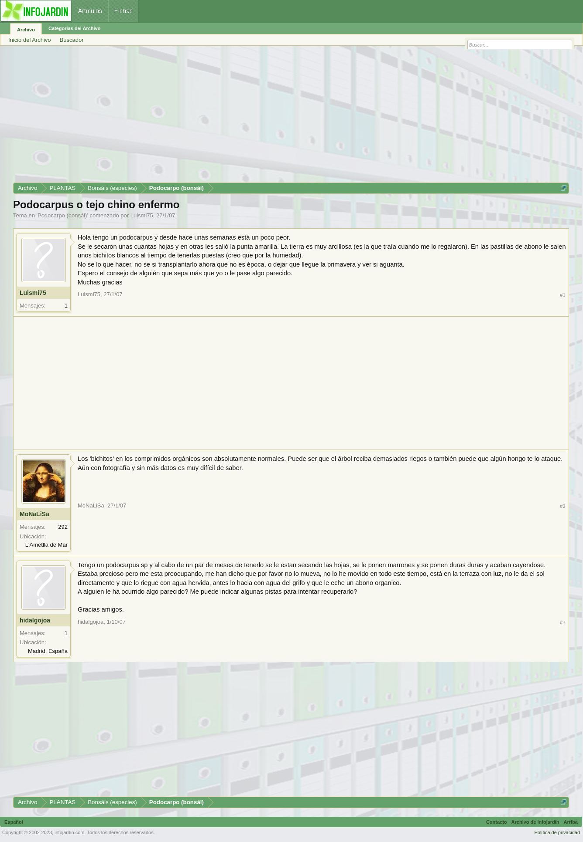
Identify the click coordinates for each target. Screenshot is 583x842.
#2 (563, 506)
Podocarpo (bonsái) (62, 215)
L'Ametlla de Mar (46, 544)
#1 (563, 294)
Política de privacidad (557, 832)
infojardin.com (69, 832)
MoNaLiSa (34, 514)
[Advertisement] (275, 117)
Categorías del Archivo (74, 28)
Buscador (72, 40)
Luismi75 (141, 215)
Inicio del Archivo (29, 40)
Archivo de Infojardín (535, 822)
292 (63, 527)
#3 (563, 622)
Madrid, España (48, 651)
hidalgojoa (35, 620)
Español (13, 822)
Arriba (571, 822)
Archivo (26, 29)
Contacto (496, 822)
